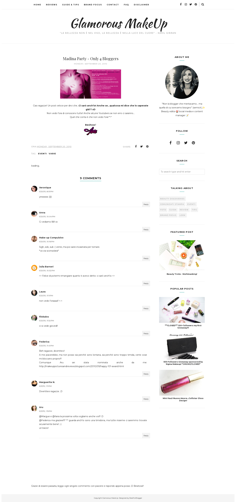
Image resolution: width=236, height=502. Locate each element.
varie (52, 153)
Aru (41, 407)
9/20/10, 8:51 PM (46, 191)
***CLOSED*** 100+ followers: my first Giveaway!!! (183, 326)
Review (184, 210)
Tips (194, 210)
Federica (44, 341)
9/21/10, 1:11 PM (45, 386)
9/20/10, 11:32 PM (46, 320)
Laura (42, 291)
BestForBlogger (135, 498)
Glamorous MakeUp (118, 23)
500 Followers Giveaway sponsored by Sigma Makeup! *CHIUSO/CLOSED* (183, 363)
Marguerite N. (47, 382)
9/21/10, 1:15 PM (45, 411)
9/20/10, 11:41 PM (46, 345)
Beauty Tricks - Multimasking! (182, 274)
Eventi (42, 153)
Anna (42, 212)
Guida (172, 210)
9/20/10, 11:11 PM (46, 295)
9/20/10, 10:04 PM (47, 216)
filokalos (44, 316)
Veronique (45, 187)
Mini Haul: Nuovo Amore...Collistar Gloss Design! (183, 399)
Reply (146, 204)
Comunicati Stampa (172, 204)
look (182, 215)
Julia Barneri (46, 266)
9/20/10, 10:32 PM (47, 270)
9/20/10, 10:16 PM (46, 241)
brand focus (168, 215)
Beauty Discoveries (172, 199)
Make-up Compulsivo (51, 237)
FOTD (163, 210)
